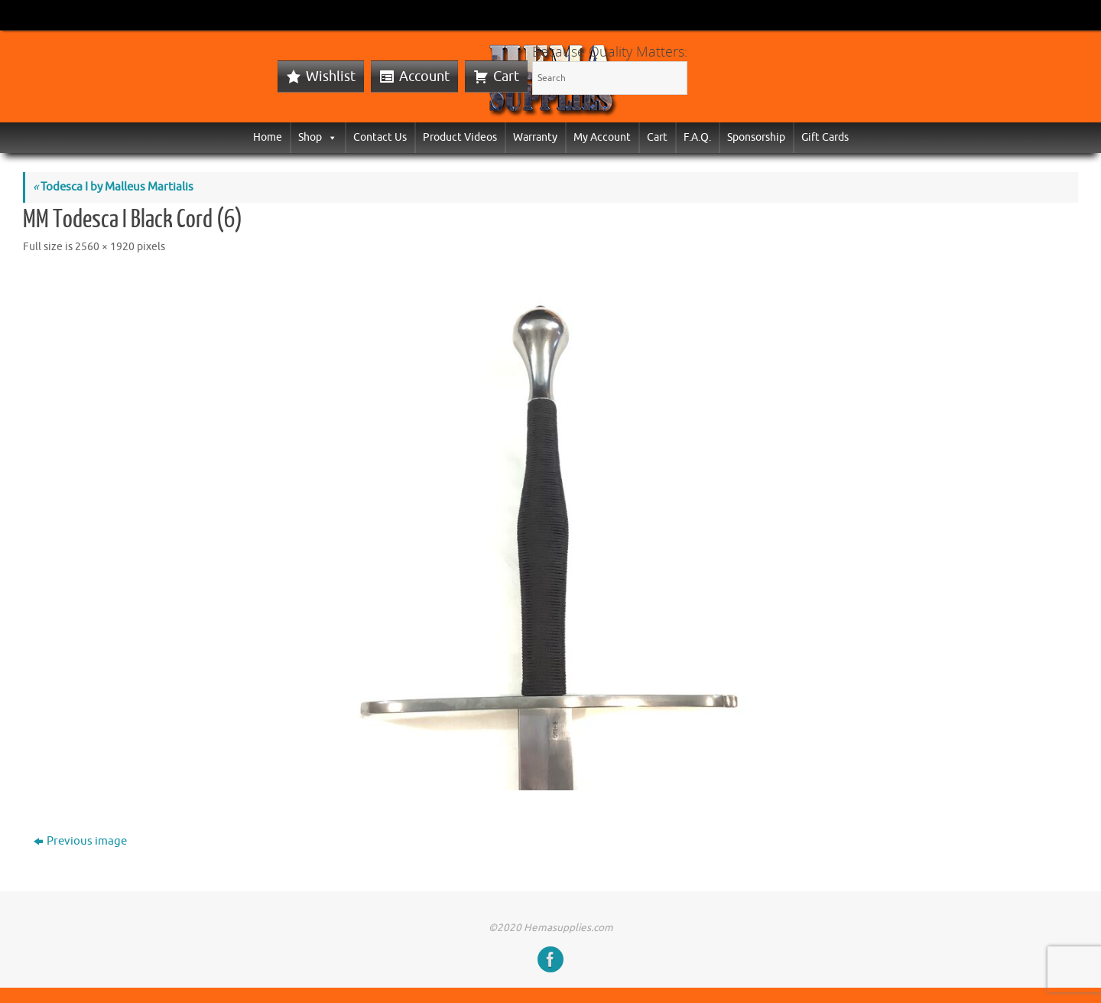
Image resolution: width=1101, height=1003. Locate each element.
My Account (602, 137)
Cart (506, 76)
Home (267, 137)
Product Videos (460, 137)
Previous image (80, 841)
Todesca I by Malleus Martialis (113, 187)
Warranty (535, 137)
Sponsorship (756, 137)
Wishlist (331, 76)
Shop (317, 137)
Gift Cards (825, 137)
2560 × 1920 (105, 246)
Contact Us (380, 137)
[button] (329, 137)
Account (424, 76)
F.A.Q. (697, 137)
